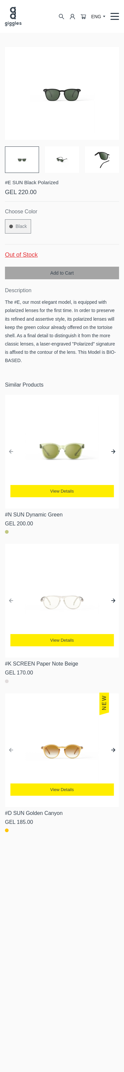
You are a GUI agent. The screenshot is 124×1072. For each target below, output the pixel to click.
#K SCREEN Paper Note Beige (41, 664)
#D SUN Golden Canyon (33, 813)
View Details (62, 491)
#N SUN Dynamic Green (33, 514)
